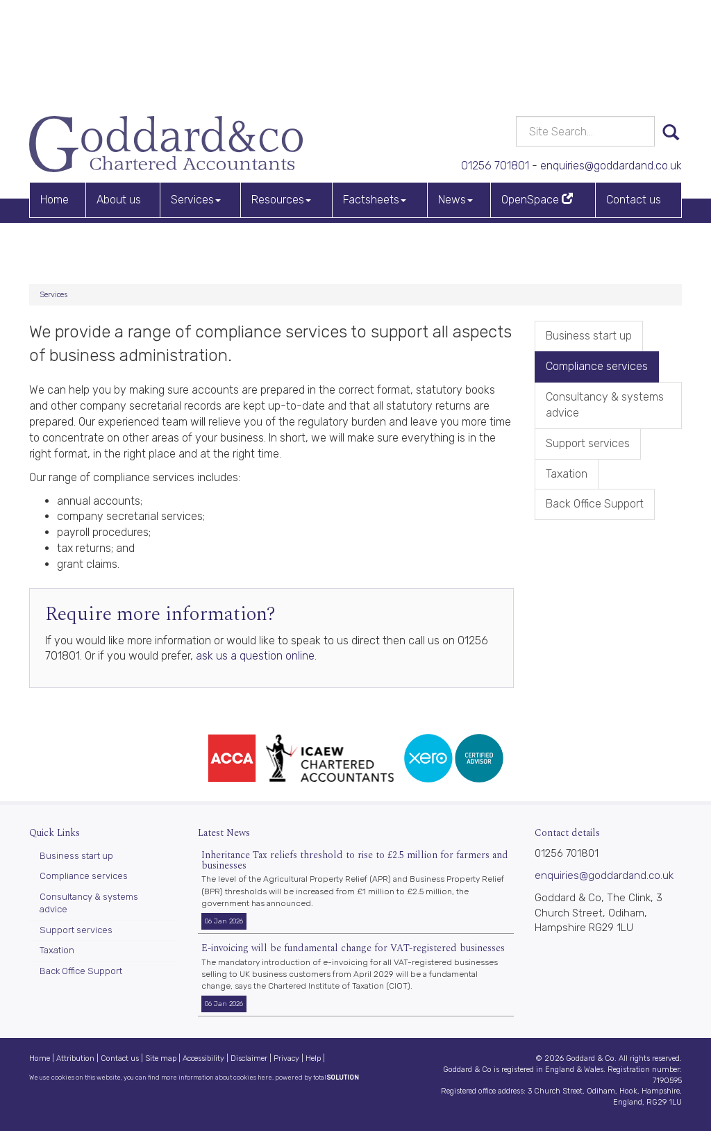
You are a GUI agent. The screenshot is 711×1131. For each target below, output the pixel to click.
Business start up (589, 335)
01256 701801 (469, 66)
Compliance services (597, 366)
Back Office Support (595, 503)
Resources (281, 101)
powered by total (317, 1077)
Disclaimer (249, 1058)
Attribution (75, 1058)
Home (54, 101)
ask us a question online (255, 655)
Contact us (633, 101)
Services (196, 101)
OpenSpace (537, 101)
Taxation (566, 473)
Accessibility (203, 1058)
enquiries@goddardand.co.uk (601, 66)
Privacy (286, 1058)
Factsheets (374, 101)
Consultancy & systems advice (605, 404)
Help (313, 1058)
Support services (588, 443)
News (455, 101)
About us (119, 101)
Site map (160, 1058)
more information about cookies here (216, 1077)
